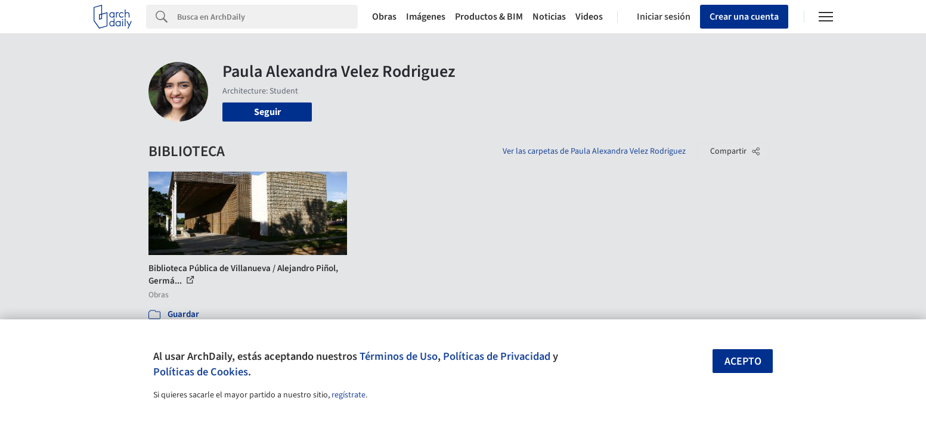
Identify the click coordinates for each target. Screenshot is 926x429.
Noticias (549, 16)
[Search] (267, 17)
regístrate (349, 395)
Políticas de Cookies (200, 372)
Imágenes (425, 16)
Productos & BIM (489, 16)
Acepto (742, 361)
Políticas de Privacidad (496, 356)
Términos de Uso (399, 356)
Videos (589, 16)
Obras (384, 16)
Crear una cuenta (744, 16)
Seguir (267, 112)
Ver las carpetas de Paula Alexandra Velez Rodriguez (594, 151)
